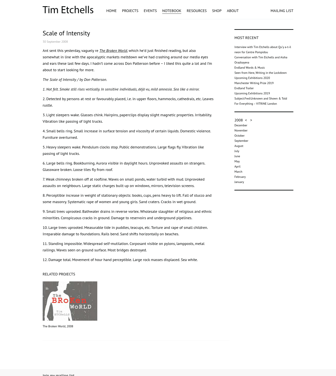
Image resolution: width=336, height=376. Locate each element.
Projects (130, 10)
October (239, 135)
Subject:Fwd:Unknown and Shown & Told (260, 98)
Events (150, 10)
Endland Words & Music (249, 67)
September (241, 141)
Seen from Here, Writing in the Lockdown (260, 73)
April (237, 166)
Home (111, 10)
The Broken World (113, 50)
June (237, 156)
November (241, 130)
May (237, 161)
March (238, 172)
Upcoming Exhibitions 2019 (252, 93)
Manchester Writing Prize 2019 (254, 83)
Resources (197, 10)
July (236, 151)
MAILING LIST (281, 10)
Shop (217, 10)
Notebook (171, 10)
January (239, 182)
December (240, 125)
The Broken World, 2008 (70, 304)
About (233, 10)
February (240, 177)
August (238, 146)
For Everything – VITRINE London (255, 104)
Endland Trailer (244, 88)
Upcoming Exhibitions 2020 (252, 78)
